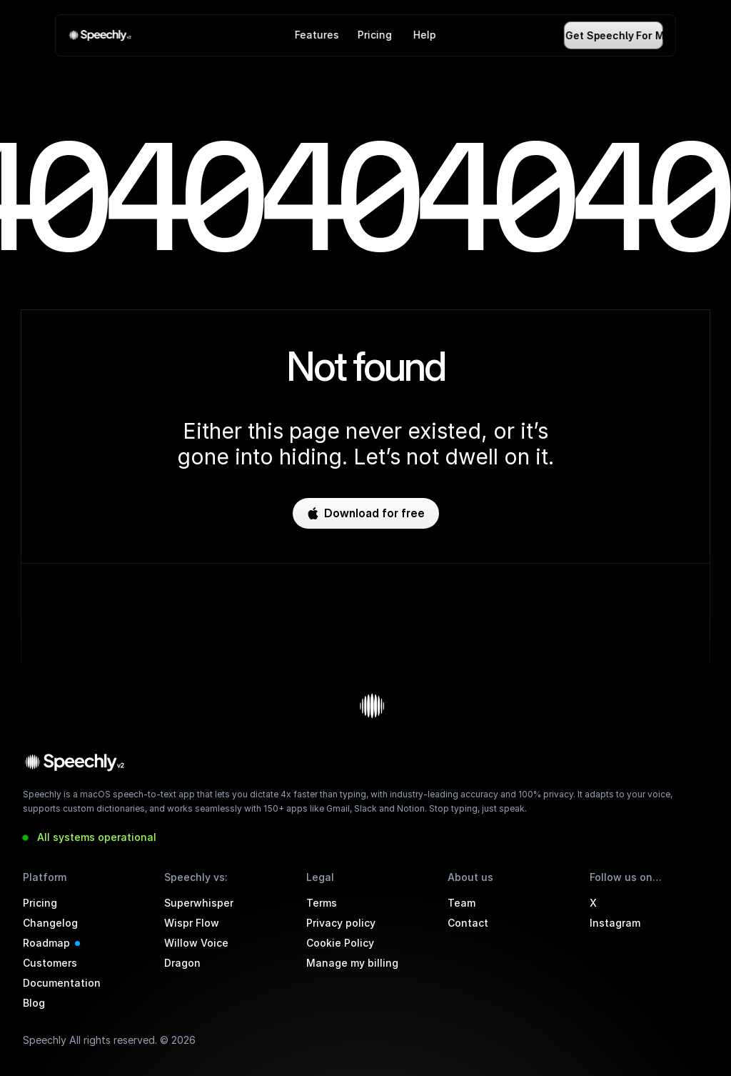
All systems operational (96, 837)
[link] (101, 35)
